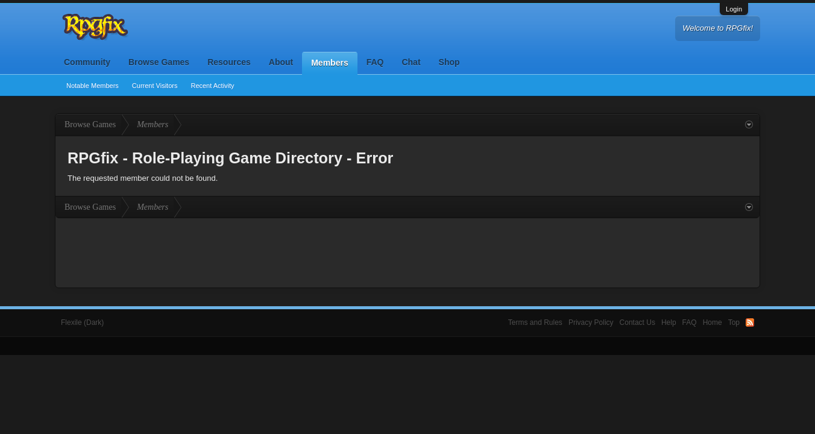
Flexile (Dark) (82, 322)
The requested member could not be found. (143, 178)
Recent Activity (212, 85)
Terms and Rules (535, 322)
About (281, 62)
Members (329, 63)
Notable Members (92, 85)
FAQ (375, 62)
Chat (410, 62)
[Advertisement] (407, 251)
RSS (750, 322)
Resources (229, 62)
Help (668, 322)
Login (734, 9)
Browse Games (158, 62)
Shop (449, 62)
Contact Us (637, 322)
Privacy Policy (591, 322)
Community (87, 62)
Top (734, 322)
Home (712, 322)
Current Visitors (155, 85)
